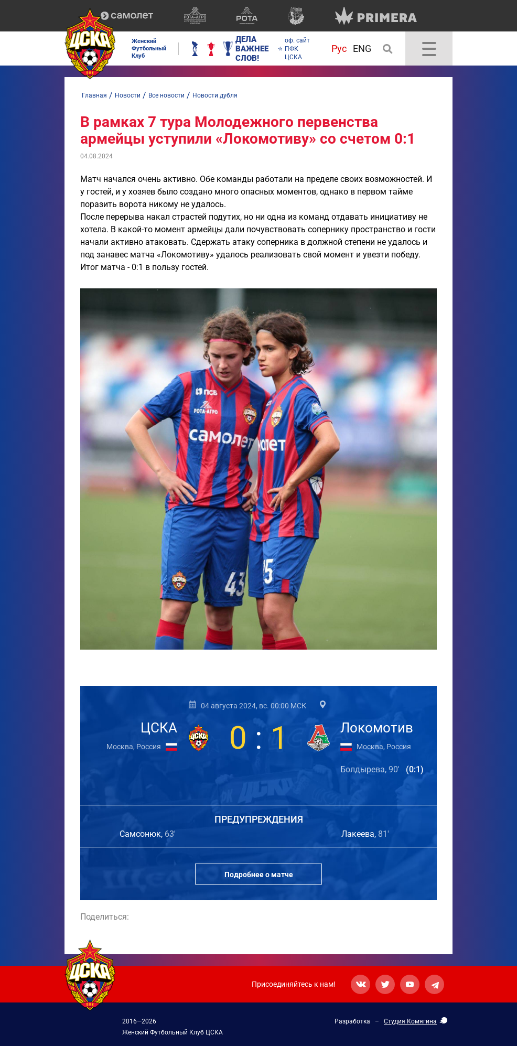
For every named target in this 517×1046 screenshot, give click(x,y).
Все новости (166, 95)
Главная (94, 95)
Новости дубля (215, 95)
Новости (128, 95)
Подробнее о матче (258, 874)
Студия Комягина (410, 1021)
